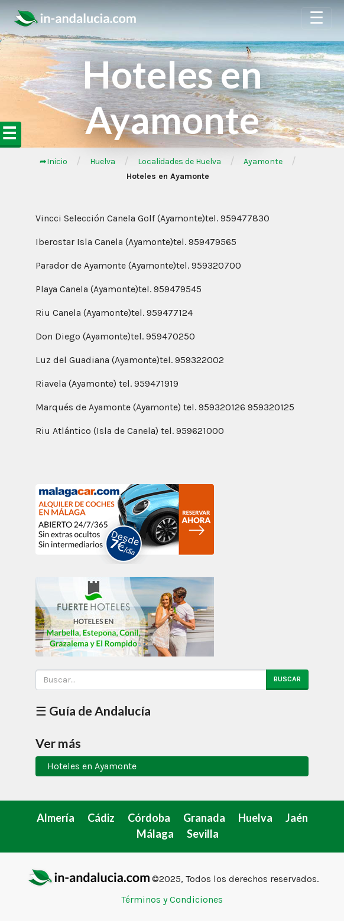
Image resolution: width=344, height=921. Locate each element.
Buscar (287, 679)
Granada (204, 817)
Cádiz (101, 817)
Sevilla (203, 833)
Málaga (155, 833)
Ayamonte (263, 161)
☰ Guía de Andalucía (93, 710)
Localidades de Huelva (179, 161)
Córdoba (149, 817)
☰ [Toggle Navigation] (316, 18)
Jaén (296, 817)
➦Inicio (53, 161)
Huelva (102, 161)
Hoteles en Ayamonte (92, 766)
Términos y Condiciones (172, 899)
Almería (55, 817)
